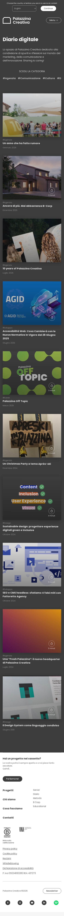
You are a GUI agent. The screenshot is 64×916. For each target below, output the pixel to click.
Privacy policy (10, 848)
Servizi (36, 790)
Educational (39, 806)
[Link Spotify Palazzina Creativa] (56, 902)
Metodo (37, 798)
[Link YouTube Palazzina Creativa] (32, 902)
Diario (36, 794)
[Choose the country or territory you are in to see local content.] (24, 8)
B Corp (36, 802)
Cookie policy (10, 853)
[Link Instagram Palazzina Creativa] (20, 902)
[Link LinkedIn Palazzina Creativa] (44, 902)
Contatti (8, 817)
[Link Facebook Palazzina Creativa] (7, 902)
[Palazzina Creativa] (17, 20)
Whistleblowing (11, 863)
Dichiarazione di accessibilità (18, 868)
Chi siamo (9, 799)
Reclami (7, 858)
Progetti (8, 790)
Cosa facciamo (13, 808)
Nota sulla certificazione (8, 841)
